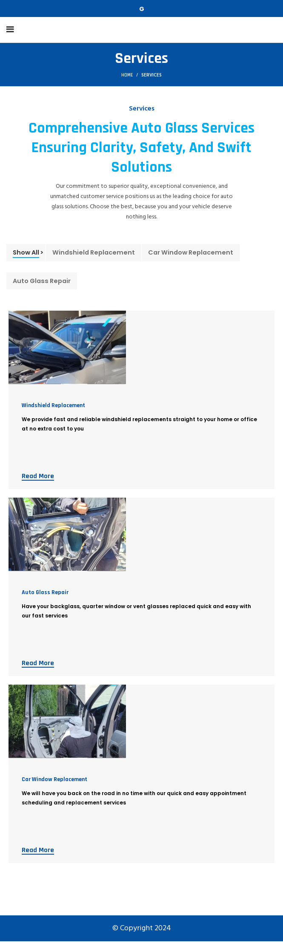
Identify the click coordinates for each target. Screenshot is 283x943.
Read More (38, 478)
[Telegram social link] (142, 8)
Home (127, 75)
